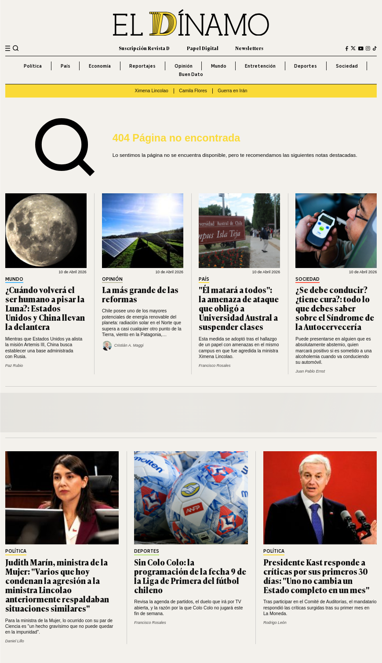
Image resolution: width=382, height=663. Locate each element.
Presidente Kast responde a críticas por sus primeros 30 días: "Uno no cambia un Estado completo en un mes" (316, 575)
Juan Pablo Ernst (310, 371)
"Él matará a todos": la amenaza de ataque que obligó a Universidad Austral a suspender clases (239, 308)
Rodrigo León (275, 622)
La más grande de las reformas (140, 294)
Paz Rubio (14, 365)
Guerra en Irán (232, 90)
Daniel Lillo (14, 641)
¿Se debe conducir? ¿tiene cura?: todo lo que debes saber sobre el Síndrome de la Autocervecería (334, 308)
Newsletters (249, 48)
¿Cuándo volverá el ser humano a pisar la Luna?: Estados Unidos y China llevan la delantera (45, 308)
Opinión (184, 66)
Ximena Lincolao (151, 90)
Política (33, 66)
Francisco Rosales (214, 365)
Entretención (260, 66)
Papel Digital (202, 48)
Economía (100, 66)
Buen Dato (191, 74)
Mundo (218, 66)
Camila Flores (193, 90)
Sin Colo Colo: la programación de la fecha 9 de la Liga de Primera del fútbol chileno (190, 575)
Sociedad (347, 66)
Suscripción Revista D (144, 48)
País (65, 66)
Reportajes (142, 66)
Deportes (305, 66)
